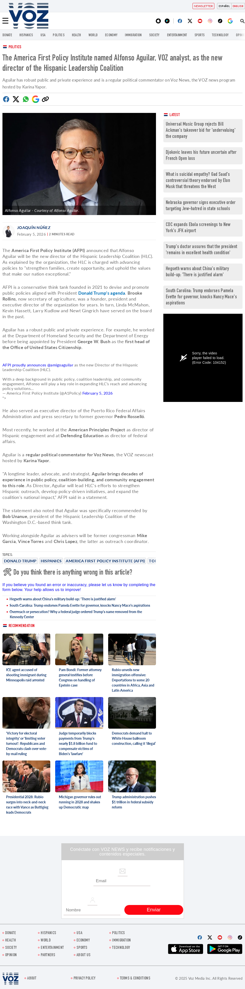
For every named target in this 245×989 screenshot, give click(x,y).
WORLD (93, 35)
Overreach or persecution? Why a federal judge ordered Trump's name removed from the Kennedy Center (76, 614)
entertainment (177, 35)
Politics (15, 47)
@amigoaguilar (60, 364)
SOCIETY (154, 35)
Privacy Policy (84, 979)
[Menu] (5, 21)
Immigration (133, 35)
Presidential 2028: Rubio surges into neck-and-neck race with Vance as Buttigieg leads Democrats (27, 804)
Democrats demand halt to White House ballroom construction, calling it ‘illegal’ (134, 738)
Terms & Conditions (135, 979)
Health (76, 35)
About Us (83, 955)
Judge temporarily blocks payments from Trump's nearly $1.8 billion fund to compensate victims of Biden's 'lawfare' (78, 743)
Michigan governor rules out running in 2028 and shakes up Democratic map (80, 802)
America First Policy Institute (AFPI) (105, 560)
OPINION (11, 955)
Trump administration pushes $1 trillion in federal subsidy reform (134, 802)
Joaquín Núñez (34, 227)
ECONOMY (111, 35)
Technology (220, 35)
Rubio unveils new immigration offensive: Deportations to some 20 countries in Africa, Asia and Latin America (133, 680)
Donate (7, 35)
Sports (199, 35)
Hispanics (51, 560)
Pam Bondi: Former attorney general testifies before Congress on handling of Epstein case (80, 677)
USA (43, 35)
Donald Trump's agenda (101, 293)
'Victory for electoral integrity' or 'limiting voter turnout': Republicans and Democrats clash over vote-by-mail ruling (26, 743)
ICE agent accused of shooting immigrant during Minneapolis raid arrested (26, 675)
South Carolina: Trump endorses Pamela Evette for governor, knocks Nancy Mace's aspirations (80, 605)
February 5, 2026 (97, 393)
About (32, 979)
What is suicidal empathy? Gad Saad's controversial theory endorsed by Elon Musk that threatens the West (198, 181)
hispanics (26, 35)
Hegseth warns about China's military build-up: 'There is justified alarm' (63, 599)
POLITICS (58, 35)
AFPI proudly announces (24, 364)
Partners (48, 955)
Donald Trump (20, 560)
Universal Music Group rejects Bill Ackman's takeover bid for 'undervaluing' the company (200, 130)
